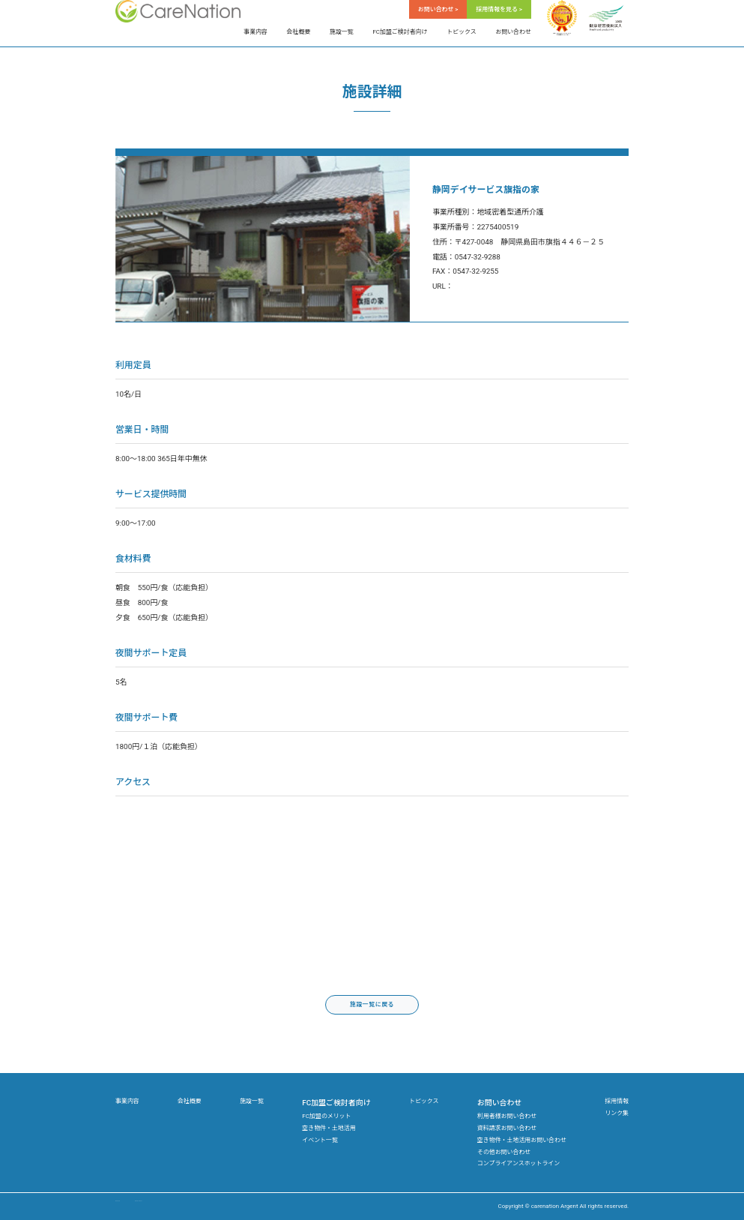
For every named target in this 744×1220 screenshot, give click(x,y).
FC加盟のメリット (326, 1116)
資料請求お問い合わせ (506, 1128)
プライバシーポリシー (195, 1206)
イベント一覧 (320, 1140)
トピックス (461, 31)
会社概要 (299, 31)
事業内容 (255, 31)
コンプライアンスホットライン (518, 1163)
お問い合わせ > (438, 9)
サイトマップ (133, 1206)
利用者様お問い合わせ (506, 1116)
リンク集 (617, 1113)
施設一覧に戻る (372, 1004)
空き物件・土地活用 (328, 1128)
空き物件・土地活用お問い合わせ (521, 1140)
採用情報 (617, 1101)
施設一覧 (342, 31)
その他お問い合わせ (503, 1152)
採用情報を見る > (499, 9)
